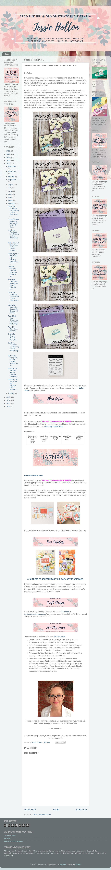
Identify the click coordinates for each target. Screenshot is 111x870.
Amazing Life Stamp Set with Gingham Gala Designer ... (13, 384)
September (12, 180)
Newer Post (30, 809)
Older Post (81, 809)
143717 (67, 438)
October (11, 176)
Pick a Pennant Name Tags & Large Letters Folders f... (13, 247)
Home (6, 54)
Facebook (65, 612)
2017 (8, 400)
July (10, 188)
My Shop (7, 838)
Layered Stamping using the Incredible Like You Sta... (12, 271)
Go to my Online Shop (53, 426)
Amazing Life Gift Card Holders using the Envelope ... (13, 372)
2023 (8, 151)
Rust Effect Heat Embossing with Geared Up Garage (13, 320)
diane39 (63, 864)
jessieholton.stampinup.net (34, 614)
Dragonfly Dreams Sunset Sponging (12, 337)
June (10, 191)
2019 (8, 164)
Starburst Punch (67, 436)
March (10, 200)
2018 (8, 397)
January (11, 393)
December (12, 166)
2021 (8, 157)
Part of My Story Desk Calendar (12, 329)
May (10, 194)
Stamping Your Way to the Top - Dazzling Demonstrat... (13, 258)
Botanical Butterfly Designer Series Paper (32, 438)
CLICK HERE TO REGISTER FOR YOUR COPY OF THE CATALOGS (55, 579)
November (12, 171)
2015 (8, 406)
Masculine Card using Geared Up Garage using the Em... (12, 284)
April (10, 197)
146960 (56, 438)
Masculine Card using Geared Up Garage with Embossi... (13, 309)
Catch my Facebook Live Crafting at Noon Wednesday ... (13, 211)
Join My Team (59, 636)
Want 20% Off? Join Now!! (13, 841)
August (11, 185)
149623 (44, 439)
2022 (8, 154)
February (11, 204)
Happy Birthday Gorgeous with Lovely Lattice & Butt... (13, 223)
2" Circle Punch (79, 436)
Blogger (78, 864)
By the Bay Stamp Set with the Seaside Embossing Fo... (13, 360)
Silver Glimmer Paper (55, 436)
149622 (32, 441)
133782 (79, 438)
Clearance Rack (9, 835)
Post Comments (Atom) (42, 814)
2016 (8, 403)
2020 (8, 160)
